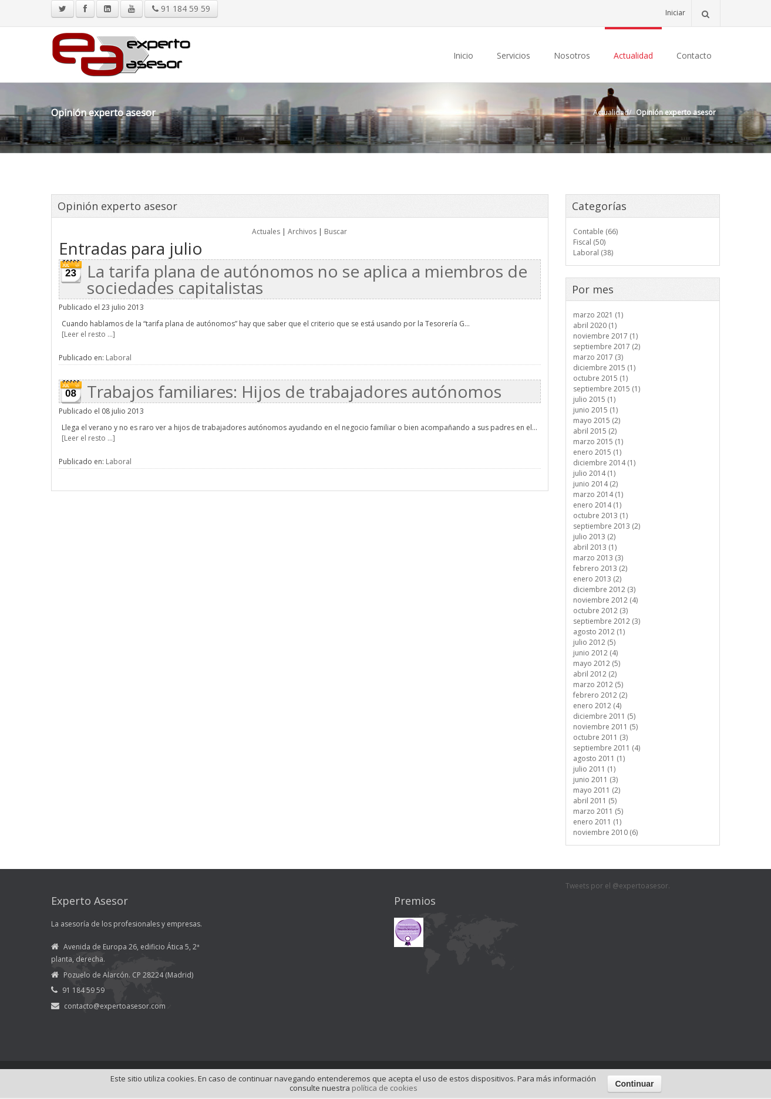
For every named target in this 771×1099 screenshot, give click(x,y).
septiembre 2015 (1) (606, 389)
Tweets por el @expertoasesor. (617, 886)
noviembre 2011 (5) (605, 727)
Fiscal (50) (589, 242)
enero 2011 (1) (597, 822)
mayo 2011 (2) (596, 790)
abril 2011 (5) (595, 801)
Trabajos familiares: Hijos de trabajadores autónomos (294, 391)
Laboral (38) (593, 253)
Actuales (266, 231)
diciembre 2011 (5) (604, 716)
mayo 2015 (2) (596, 420)
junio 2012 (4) (595, 653)
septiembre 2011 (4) (606, 748)
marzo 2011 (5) (598, 811)
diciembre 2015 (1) (604, 368)
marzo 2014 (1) (598, 494)
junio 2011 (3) (595, 779)
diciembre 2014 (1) (604, 463)
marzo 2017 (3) (598, 357)
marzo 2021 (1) (598, 315)
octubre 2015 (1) (600, 378)
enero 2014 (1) (597, 505)
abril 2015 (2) (595, 431)
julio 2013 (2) (594, 537)
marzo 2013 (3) (598, 558)
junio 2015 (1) (595, 410)
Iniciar (675, 13)
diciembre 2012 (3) (604, 589)
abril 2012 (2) (595, 674)
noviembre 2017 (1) (605, 336)
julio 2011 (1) (594, 769)
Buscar (335, 231)
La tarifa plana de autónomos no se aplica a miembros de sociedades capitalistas (307, 279)
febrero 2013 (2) (600, 568)
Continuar (634, 1083)
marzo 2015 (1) (598, 442)
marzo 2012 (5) (598, 684)
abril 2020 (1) (595, 325)
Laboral (119, 358)
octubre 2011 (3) (600, 737)
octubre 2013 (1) (600, 515)
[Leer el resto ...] (88, 334)
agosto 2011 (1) (599, 758)
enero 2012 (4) (597, 706)
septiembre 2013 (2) (606, 526)
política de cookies (385, 1088)
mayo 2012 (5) (596, 663)
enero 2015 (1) (597, 452)
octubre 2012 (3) (600, 611)
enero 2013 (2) (597, 579)
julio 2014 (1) (594, 473)
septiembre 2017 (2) (606, 346)
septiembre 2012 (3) (606, 621)
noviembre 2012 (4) (605, 600)
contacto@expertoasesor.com (115, 1006)
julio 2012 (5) (594, 642)
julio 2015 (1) (594, 399)
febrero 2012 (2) (600, 695)
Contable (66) (595, 231)
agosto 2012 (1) (599, 632)
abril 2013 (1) (595, 547)
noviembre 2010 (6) (605, 832)
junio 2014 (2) (595, 484)
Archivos (302, 231)
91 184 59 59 (181, 8)
